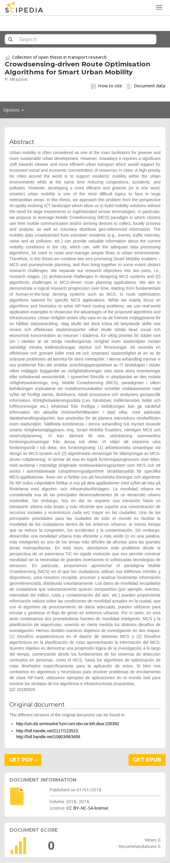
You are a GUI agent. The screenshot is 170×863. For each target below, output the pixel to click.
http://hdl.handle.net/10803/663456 (48, 736)
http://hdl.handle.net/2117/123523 (47, 730)
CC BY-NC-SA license (87, 808)
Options (15, 111)
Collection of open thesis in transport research (59, 57)
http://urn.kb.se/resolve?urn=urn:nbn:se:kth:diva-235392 (67, 723)
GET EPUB (147, 759)
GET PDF (23, 759)
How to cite (106, 86)
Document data (145, 86)
